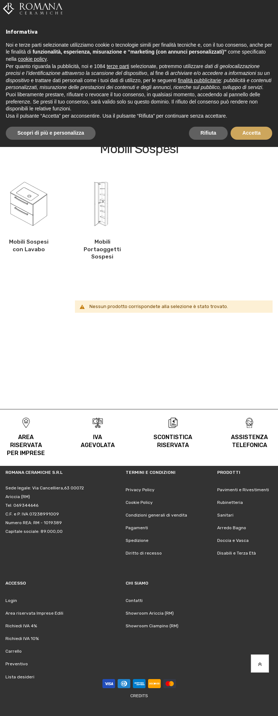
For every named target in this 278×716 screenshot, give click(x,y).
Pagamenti (137, 527)
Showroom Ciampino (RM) (152, 625)
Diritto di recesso (144, 553)
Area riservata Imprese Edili (34, 613)
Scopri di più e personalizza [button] (50, 133)
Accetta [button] (251, 133)
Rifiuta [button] (208, 133)
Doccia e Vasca (233, 540)
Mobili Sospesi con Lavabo (29, 246)
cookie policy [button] (32, 59)
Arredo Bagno (231, 527)
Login (11, 600)
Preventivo (16, 663)
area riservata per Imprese (26, 445)
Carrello (13, 651)
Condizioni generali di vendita (156, 515)
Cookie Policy (139, 502)
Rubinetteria (230, 502)
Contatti (134, 600)
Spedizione (137, 540)
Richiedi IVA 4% (21, 625)
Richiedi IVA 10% (22, 638)
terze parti (118, 66)
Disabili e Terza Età (236, 553)
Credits (139, 695)
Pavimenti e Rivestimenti (243, 489)
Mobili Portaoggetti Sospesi (102, 249)
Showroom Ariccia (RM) (150, 613)
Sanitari (225, 515)
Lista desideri (19, 676)
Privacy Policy (140, 489)
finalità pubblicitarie (199, 80)
